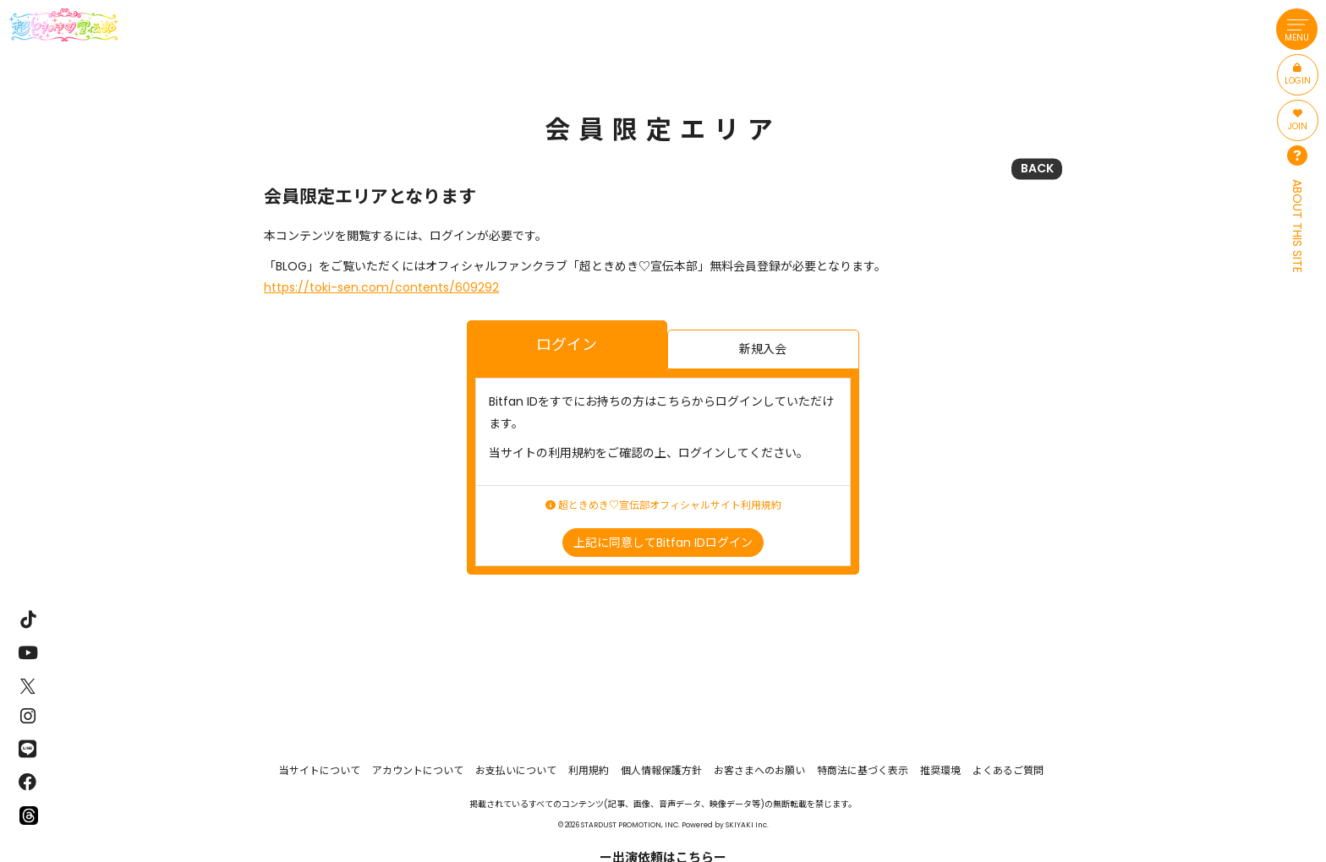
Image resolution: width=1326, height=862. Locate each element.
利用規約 (588, 770)
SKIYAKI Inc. (747, 825)
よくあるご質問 (1008, 770)
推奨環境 (940, 770)
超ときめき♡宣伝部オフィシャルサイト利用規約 (663, 505)
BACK (1037, 168)
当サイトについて (319, 770)
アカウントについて (417, 770)
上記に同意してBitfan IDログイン (663, 542)
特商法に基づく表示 (862, 770)
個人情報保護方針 (661, 770)
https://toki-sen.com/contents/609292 (381, 287)
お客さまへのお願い (759, 770)
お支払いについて (515, 770)
